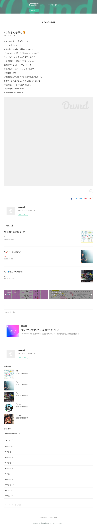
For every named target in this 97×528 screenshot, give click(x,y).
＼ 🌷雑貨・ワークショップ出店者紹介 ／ (31, 404)
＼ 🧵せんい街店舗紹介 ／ (15, 272)
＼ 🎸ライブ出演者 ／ (12, 252)
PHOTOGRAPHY (12, 434)
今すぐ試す (34, 10)
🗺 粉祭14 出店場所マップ (14, 232)
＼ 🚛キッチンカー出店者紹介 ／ (28, 415)
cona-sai (48, 22)
